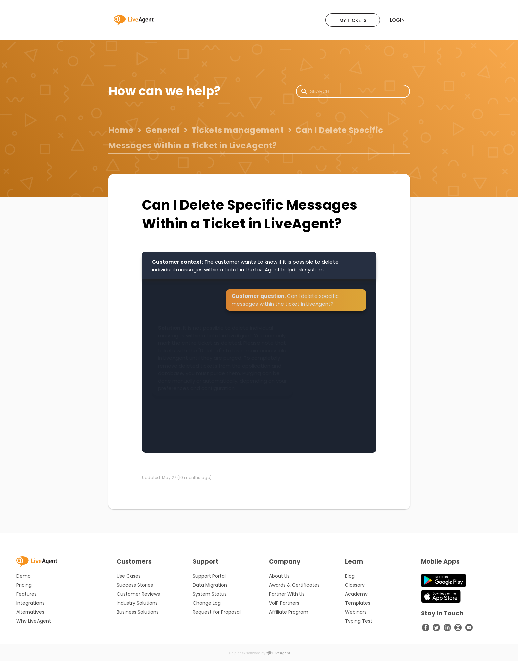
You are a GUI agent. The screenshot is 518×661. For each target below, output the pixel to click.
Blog (350, 576)
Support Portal (209, 576)
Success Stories (135, 585)
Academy (356, 594)
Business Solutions (138, 612)
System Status (210, 594)
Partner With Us (287, 594)
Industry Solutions (137, 603)
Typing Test (358, 621)
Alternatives (30, 612)
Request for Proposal (217, 612)
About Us (279, 576)
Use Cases (129, 576)
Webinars (356, 612)
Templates (357, 603)
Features (26, 594)
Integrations (30, 603)
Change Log (207, 603)
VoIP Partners (284, 603)
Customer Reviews (138, 594)
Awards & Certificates (294, 585)
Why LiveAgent (33, 621)
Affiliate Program (288, 612)
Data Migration (210, 585)
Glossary (355, 585)
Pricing (24, 585)
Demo (23, 576)
